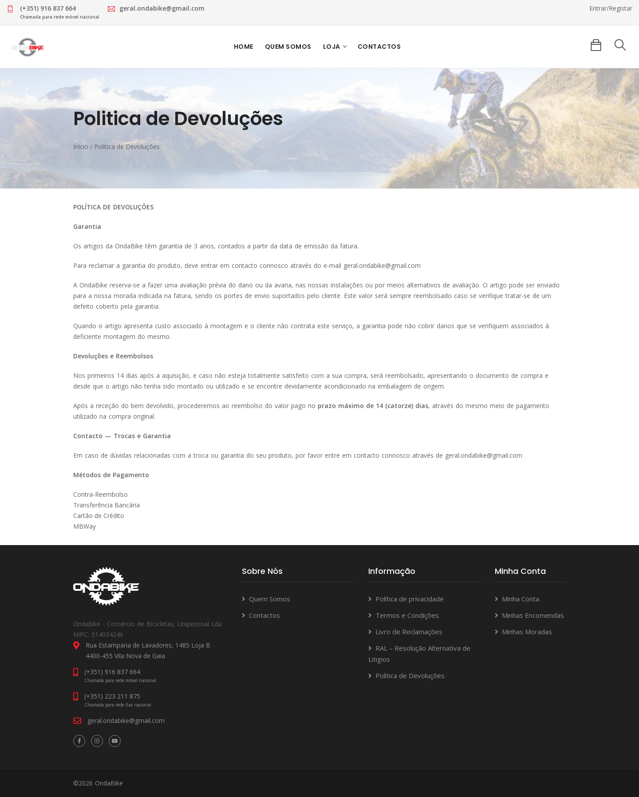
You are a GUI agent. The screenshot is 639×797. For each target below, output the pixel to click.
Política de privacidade (409, 598)
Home (243, 47)
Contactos (379, 47)
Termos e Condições (407, 614)
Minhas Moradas (527, 631)
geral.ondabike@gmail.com (382, 265)
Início (80, 146)
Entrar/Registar (610, 8)
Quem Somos (287, 47)
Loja (331, 47)
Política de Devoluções (410, 675)
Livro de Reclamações (408, 631)
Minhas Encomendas (533, 614)
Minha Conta (520, 598)
